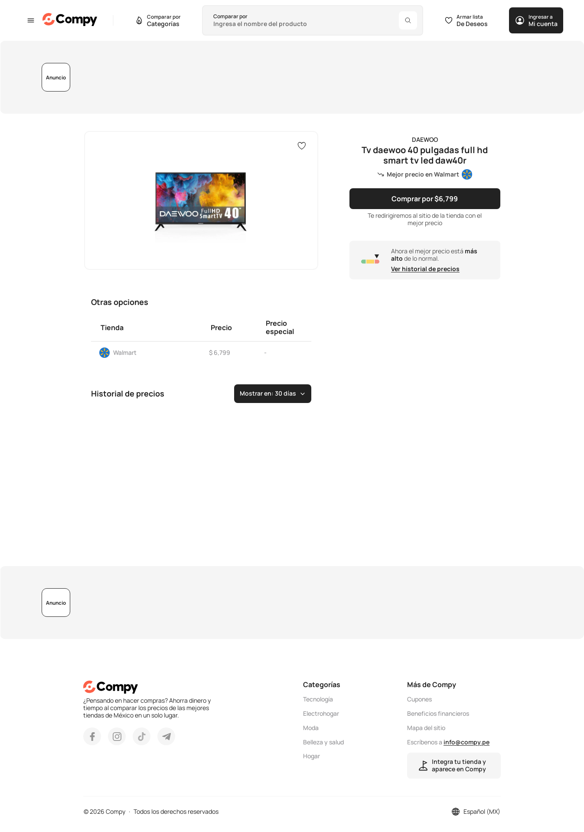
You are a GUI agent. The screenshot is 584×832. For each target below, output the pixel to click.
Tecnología (318, 699)
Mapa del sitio (426, 728)
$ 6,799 (219, 352)
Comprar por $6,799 (425, 198)
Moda (311, 728)
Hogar (311, 756)
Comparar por (230, 16)
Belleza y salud (323, 742)
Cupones (419, 699)
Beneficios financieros (438, 713)
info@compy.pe (466, 742)
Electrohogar (321, 713)
